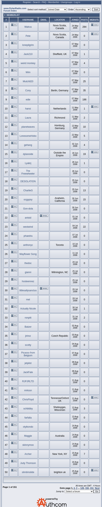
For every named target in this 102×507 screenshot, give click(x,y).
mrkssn (28, 390)
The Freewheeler (28, 172)
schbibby (28, 408)
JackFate (28, 372)
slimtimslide (28, 472)
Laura (28, 117)
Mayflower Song (28, 254)
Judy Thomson (28, 463)
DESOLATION (28, 181)
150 (87, 488)
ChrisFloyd (28, 399)
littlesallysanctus (28, 290)
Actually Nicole (28, 308)
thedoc (28, 263)
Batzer (28, 326)
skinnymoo (28, 445)
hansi (28, 108)
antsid (28, 217)
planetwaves (28, 126)
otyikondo (28, 426)
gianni (28, 272)
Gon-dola (28, 208)
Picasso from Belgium (28, 354)
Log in (77, 2)
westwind (28, 226)
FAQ (44, 2)
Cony (28, 90)
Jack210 (28, 54)
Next (97, 488)
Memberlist (53, 2)
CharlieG (28, 190)
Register (27, 2)
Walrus (28, 26)
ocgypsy (28, 199)
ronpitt (28, 317)
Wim (28, 72)
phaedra (28, 236)
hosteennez (28, 281)
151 (92, 488)
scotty (28, 345)
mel (28, 299)
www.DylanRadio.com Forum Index (15, 9)
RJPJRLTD (28, 381)
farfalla (28, 417)
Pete (28, 36)
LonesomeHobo (28, 136)
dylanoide (28, 154)
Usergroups (66, 2)
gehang (28, 145)
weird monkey (28, 63)
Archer (28, 454)
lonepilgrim (28, 45)
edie (28, 99)
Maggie (28, 435)
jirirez (28, 336)
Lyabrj (28, 163)
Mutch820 (28, 81)
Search (36, 2)
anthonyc (28, 245)
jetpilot (28, 363)
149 (82, 488)
